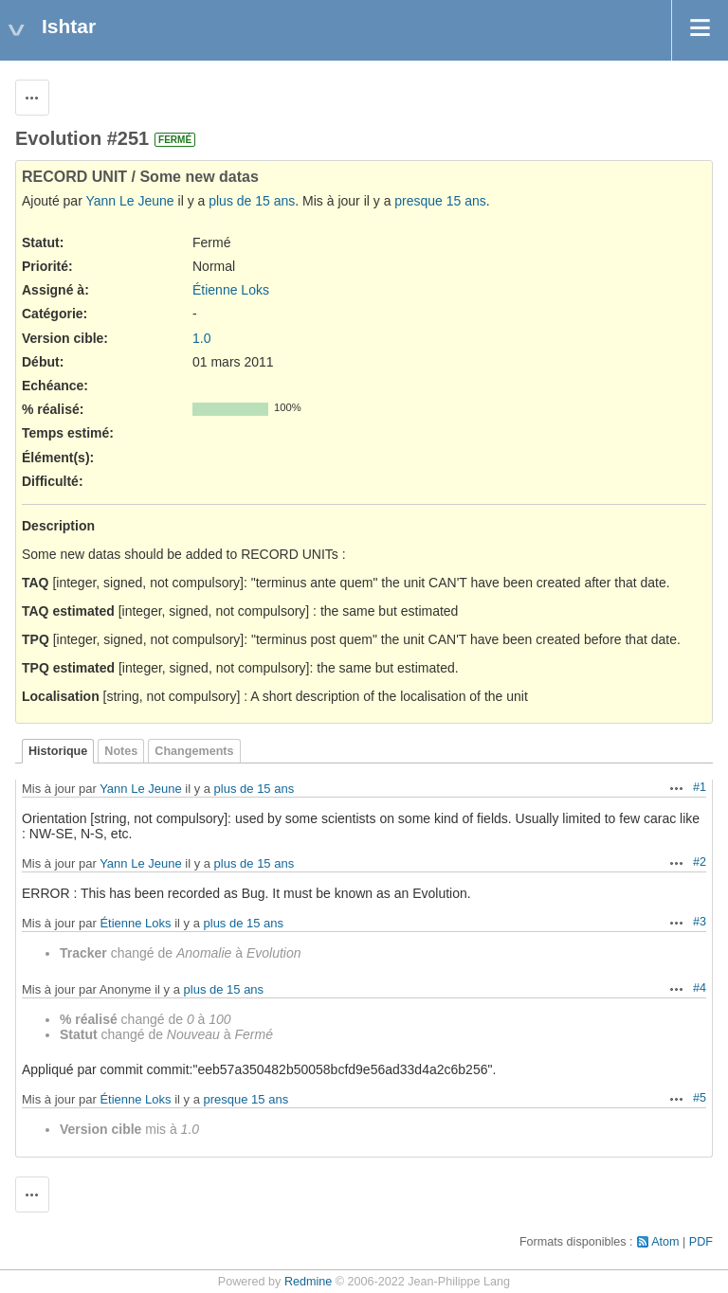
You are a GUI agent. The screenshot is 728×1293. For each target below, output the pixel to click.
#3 (699, 921)
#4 (699, 988)
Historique (57, 751)
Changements (194, 751)
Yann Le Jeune (129, 200)
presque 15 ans (440, 200)
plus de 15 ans (252, 200)
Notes (120, 751)
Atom (665, 1241)
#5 (699, 1097)
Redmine (308, 1281)
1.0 (201, 338)
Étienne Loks (230, 289)
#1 (699, 787)
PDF (701, 1241)
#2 (699, 862)
